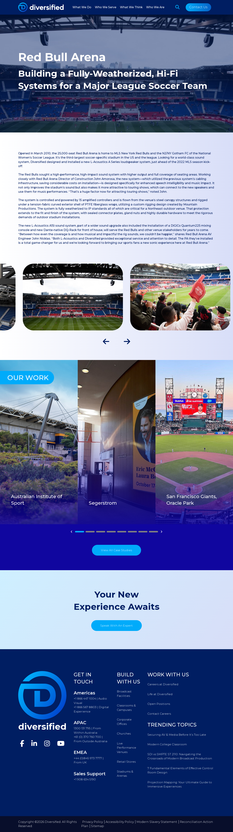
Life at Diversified (160, 694)
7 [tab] (143, 531)
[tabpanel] (39, 442)
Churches (124, 733)
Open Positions (158, 704)
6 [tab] (132, 531)
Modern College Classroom (167, 744)
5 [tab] (122, 531)
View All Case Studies (116, 550)
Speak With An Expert (116, 625)
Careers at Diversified (162, 684)
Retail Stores (126, 761)
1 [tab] (79, 531)
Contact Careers (159, 713)
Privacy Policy (92, 822)
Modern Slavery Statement (157, 822)
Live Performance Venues (126, 748)
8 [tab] (153, 531)
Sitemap (97, 826)
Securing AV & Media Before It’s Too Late (176, 734)
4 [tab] (111, 531)
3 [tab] (101, 531)
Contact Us (198, 7)
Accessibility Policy (120, 822)
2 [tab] (90, 531)
